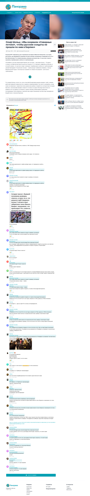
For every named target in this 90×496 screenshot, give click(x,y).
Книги (28, 494)
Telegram (68, 488)
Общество (29, 488)
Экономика (29, 491)
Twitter (68, 486)
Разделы (9, 12)
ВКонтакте (69, 489)
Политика (53, 51)
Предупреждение (50, 488)
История (48, 486)
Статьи (28, 492)
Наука (28, 489)
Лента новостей (71, 42)
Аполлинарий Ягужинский (23, 51)
